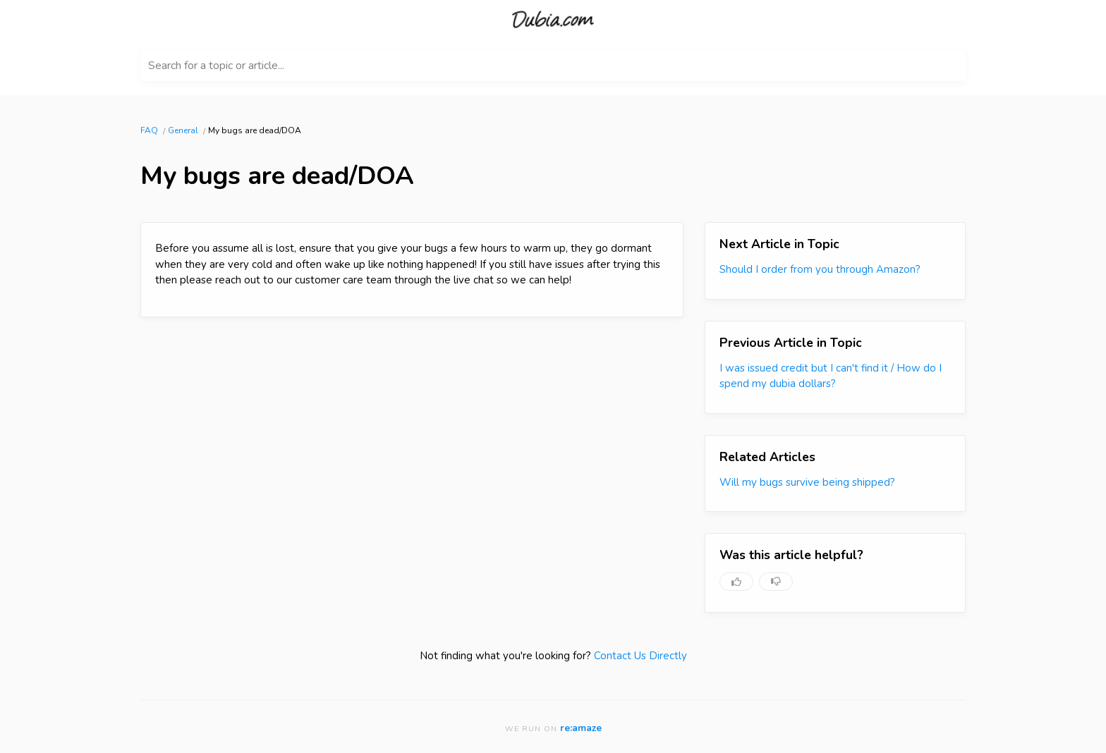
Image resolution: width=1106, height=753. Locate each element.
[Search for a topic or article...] (553, 65)
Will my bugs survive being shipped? (807, 482)
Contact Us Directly (640, 656)
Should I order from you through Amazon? (819, 269)
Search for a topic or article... (216, 66)
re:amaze (581, 728)
